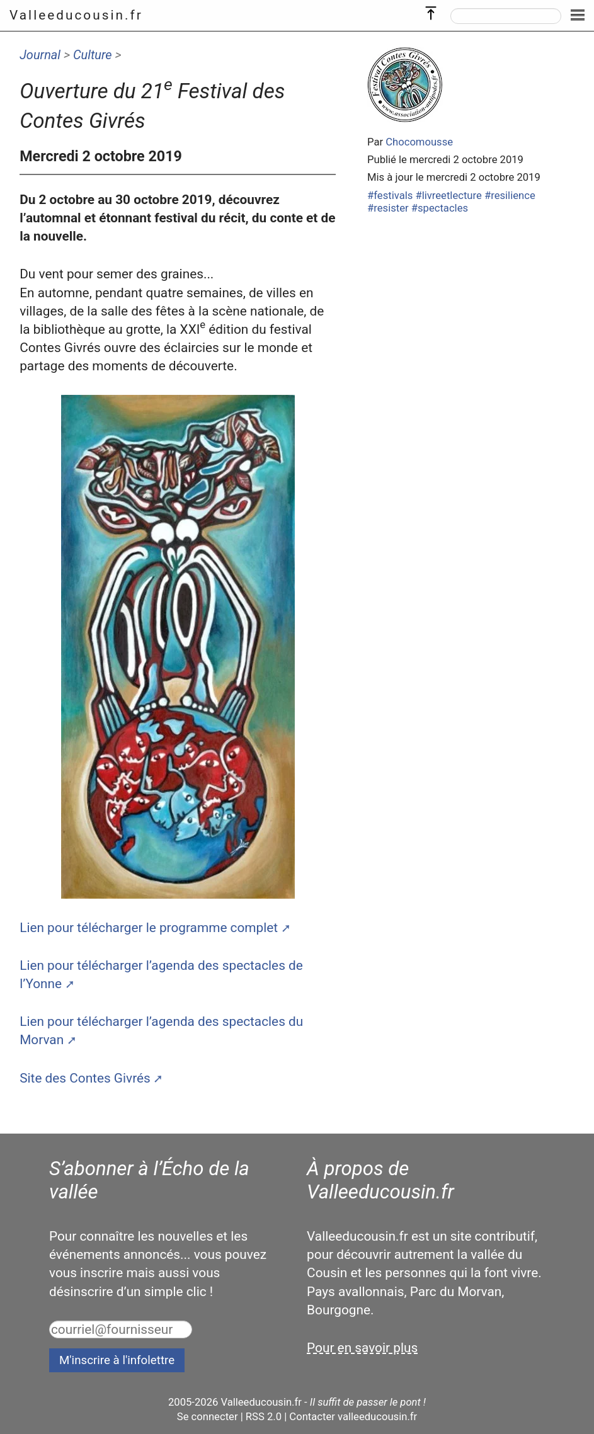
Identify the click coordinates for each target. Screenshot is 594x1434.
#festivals (390, 196)
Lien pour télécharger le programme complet (149, 927)
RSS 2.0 (264, 1417)
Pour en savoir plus (362, 1347)
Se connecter (207, 1417)
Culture (92, 54)
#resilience (509, 196)
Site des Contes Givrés (85, 1078)
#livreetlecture (448, 196)
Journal (40, 54)
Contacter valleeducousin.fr (353, 1417)
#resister (388, 208)
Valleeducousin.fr (76, 15)
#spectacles (439, 208)
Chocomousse (419, 142)
